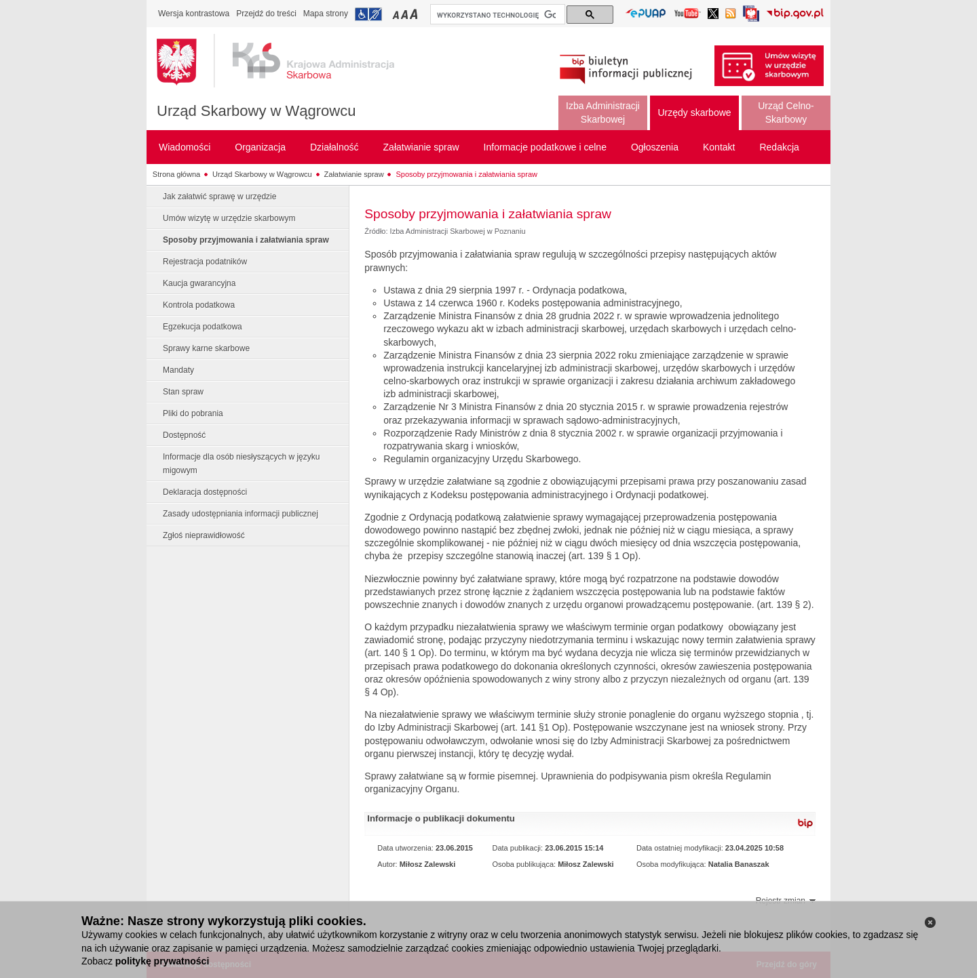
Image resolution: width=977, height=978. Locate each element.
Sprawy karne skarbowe (206, 348)
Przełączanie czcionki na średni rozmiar (405, 14)
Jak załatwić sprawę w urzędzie (219, 196)
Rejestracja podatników (205, 261)
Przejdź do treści (266, 13)
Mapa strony (325, 13)
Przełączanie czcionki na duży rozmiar (415, 14)
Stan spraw (183, 391)
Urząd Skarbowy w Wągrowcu (256, 110)
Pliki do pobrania (193, 413)
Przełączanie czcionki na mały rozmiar (397, 14)
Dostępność (184, 435)
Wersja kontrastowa (193, 13)
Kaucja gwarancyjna (199, 283)
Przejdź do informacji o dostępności (368, 14)
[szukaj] (496, 14)
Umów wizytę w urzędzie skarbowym (229, 218)
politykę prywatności (162, 961)
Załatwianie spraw (354, 174)
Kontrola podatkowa (199, 305)
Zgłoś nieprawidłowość (204, 535)
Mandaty (178, 370)
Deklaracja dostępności (205, 492)
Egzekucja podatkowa (202, 326)
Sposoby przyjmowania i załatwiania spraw (466, 174)
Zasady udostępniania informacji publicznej (240, 513)
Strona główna (176, 174)
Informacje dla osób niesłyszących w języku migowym (241, 463)
